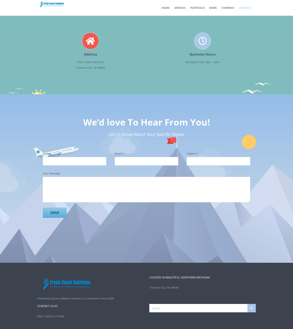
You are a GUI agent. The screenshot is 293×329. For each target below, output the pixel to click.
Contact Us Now (54, 316)
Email (119, 153)
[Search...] (198, 308)
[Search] (251, 308)
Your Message (51, 173)
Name (48, 153)
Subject (192, 153)
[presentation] (71, 230)
